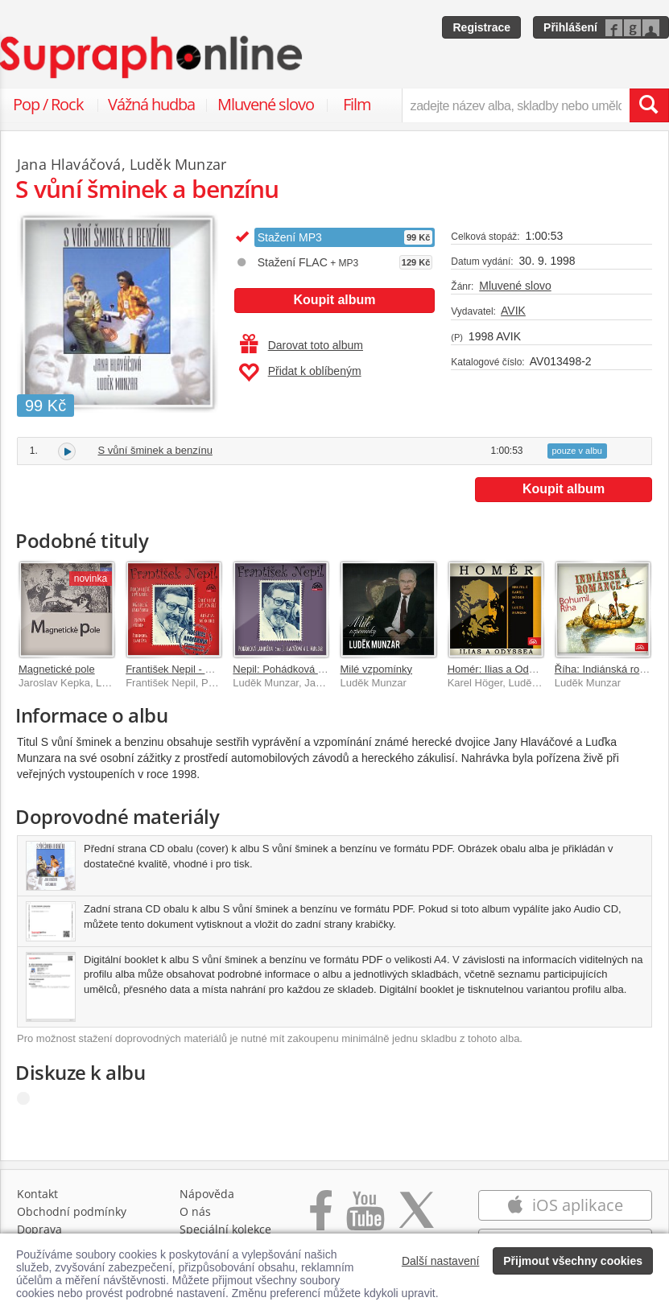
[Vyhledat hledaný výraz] (649, 105)
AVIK (513, 310)
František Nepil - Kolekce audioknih (208, 669)
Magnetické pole (57, 669)
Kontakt (37, 1193)
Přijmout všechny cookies (572, 1260)
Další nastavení (441, 1260)
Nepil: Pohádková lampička (296, 669)
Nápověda (207, 1193)
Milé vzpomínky (376, 669)
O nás (195, 1211)
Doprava (39, 1229)
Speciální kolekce (225, 1229)
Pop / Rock (48, 104)
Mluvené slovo (265, 104)
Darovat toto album (301, 345)
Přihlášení (570, 27)
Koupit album (334, 300)
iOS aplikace (564, 1205)
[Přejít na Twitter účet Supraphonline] (416, 1219)
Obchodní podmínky (71, 1211)
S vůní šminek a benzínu (155, 450)
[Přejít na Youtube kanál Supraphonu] (365, 1219)
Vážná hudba (151, 104)
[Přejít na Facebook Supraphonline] (320, 1219)
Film (357, 104)
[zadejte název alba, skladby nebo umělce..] (516, 105)
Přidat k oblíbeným (299, 372)
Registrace (481, 27)
